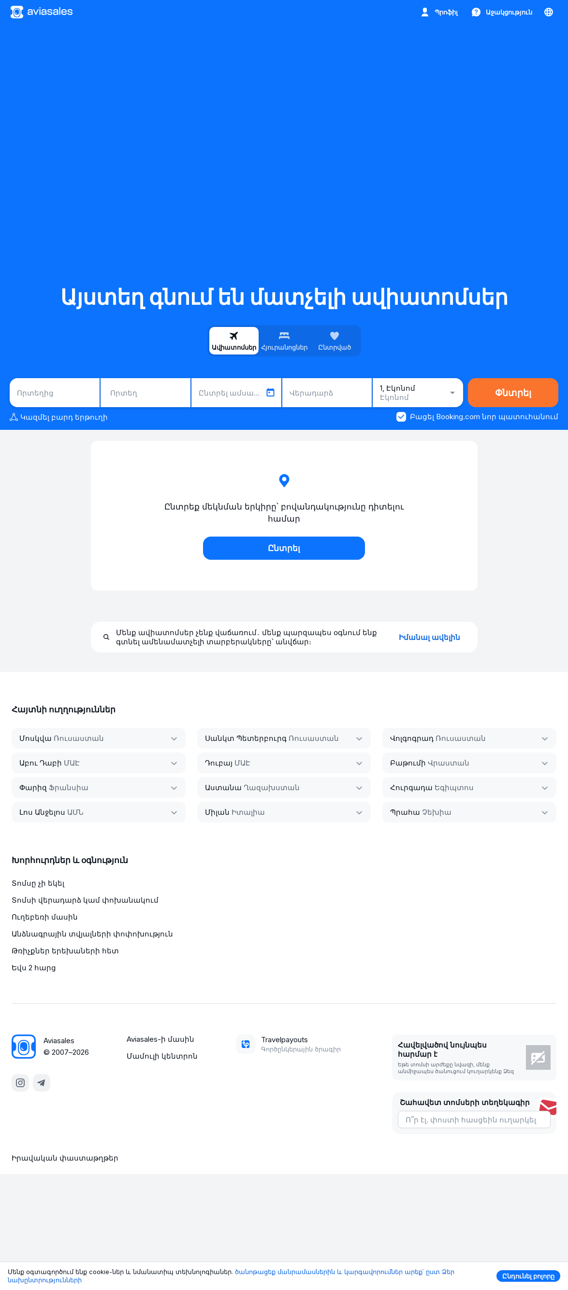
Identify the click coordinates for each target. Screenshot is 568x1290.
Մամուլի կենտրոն (162, 1056)
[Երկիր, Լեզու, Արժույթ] (548, 12)
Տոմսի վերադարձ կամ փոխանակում (85, 900)
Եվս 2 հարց (34, 967)
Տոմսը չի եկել (38, 883)
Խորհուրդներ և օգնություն (70, 860)
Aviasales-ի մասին (160, 1039)
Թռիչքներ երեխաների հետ (65, 950)
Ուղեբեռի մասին (45, 916)
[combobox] (55, 392)
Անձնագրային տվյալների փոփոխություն (92, 933)
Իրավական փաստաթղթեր (65, 1157)
